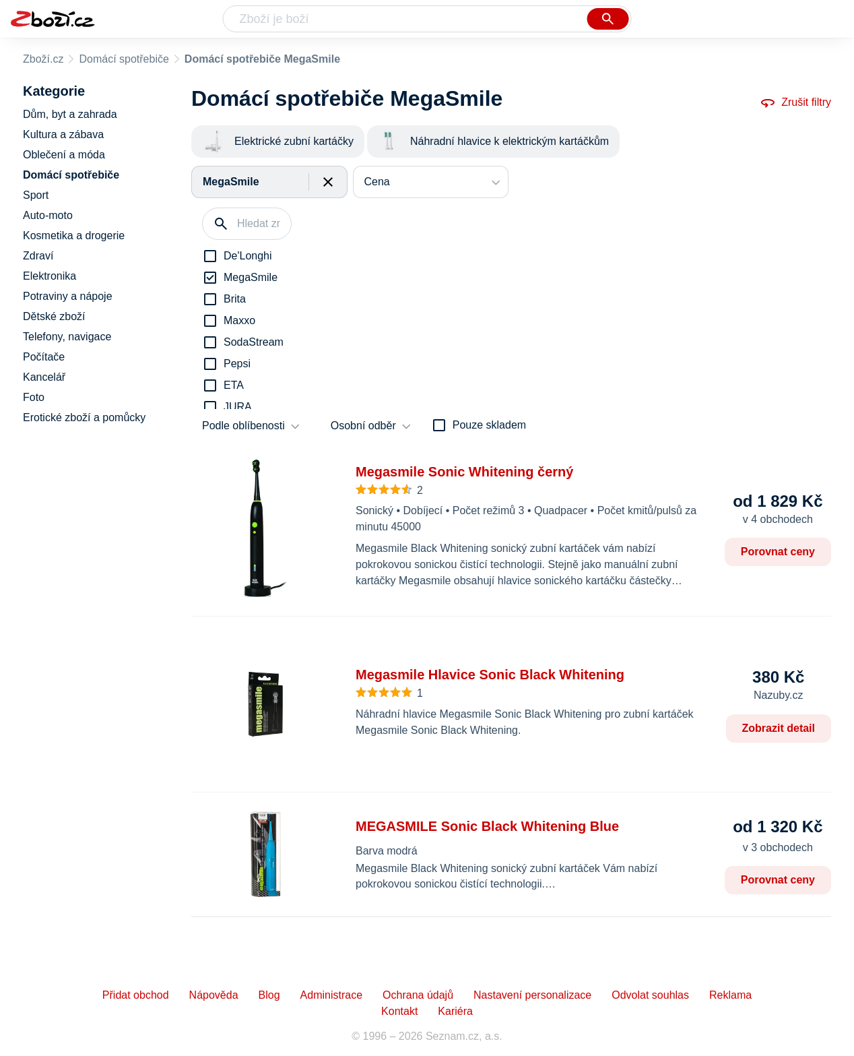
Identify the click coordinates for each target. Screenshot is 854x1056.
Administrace (331, 995)
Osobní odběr (363, 425)
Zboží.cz (43, 59)
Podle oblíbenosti (243, 425)
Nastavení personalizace (532, 995)
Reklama (730, 995)
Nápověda (213, 995)
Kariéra (455, 1011)
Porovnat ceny (778, 551)
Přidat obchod (135, 995)
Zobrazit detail (778, 728)
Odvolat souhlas (650, 995)
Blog (269, 995)
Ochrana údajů (418, 995)
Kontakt (399, 1011)
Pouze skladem (489, 425)
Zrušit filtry (795, 102)
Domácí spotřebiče (123, 59)
